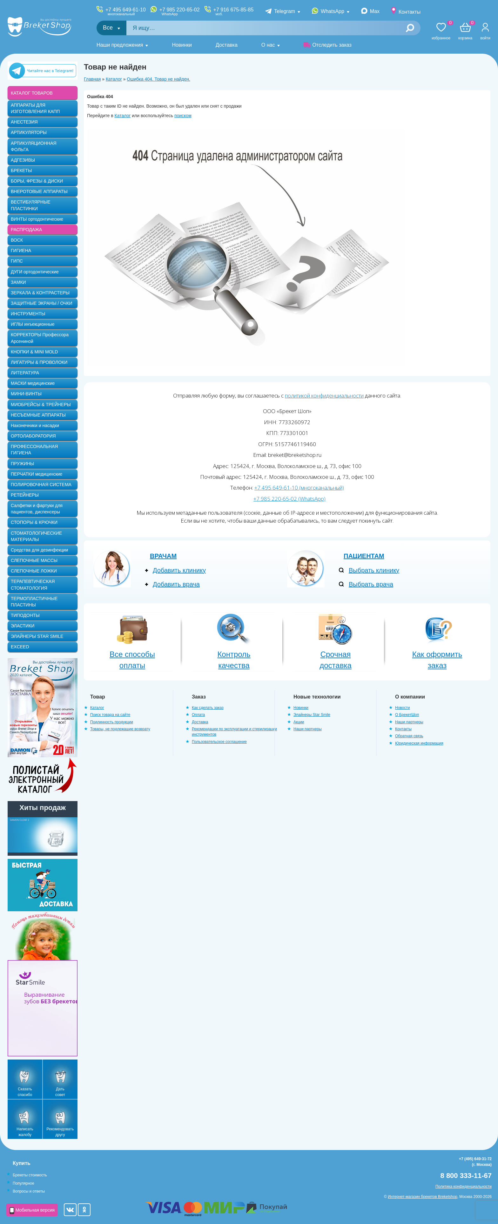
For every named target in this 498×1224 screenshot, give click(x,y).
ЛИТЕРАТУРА (25, 372)
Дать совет (60, 1092)
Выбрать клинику (374, 570)
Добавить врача (176, 584)
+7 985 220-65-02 (179, 11)
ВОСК (17, 240)
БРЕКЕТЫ (21, 170)
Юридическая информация (419, 743)
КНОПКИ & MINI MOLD (34, 351)
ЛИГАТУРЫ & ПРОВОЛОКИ (39, 362)
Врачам (163, 555)
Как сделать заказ (208, 708)
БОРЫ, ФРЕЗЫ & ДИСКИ (37, 181)
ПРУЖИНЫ (22, 463)
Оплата (198, 714)
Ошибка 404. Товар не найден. (158, 79)
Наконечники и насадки (35, 425)
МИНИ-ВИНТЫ (26, 393)
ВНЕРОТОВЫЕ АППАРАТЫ (39, 191)
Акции (298, 722)
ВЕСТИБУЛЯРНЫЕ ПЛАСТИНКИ (30, 205)
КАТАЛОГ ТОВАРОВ (32, 93)
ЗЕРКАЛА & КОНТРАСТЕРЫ (40, 292)
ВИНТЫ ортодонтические (37, 219)
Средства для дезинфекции (39, 549)
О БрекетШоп (407, 714)
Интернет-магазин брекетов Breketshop (422, 1196)
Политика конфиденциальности (463, 1186)
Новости (402, 708)
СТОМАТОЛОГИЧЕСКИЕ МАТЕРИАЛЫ (36, 536)
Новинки (182, 45)
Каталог (114, 79)
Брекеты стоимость (30, 1175)
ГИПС (17, 261)
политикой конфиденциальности (324, 395)
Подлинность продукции (111, 722)
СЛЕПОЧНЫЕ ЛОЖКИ (34, 570)
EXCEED (20, 646)
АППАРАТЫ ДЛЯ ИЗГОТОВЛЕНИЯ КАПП (35, 108)
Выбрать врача (371, 584)
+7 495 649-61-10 (125, 11)
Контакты (410, 12)
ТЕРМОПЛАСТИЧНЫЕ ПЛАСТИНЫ (34, 601)
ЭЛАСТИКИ (22, 625)
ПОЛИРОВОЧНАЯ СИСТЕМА (41, 484)
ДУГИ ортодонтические (35, 271)
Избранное (441, 31)
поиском (183, 115)
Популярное (23, 1183)
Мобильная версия (32, 1210)
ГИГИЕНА (21, 250)
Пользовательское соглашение (219, 741)
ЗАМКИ (18, 282)
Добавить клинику (179, 570)
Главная (92, 79)
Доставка (227, 45)
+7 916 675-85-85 (233, 11)
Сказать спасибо (25, 1092)
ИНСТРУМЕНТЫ (28, 313)
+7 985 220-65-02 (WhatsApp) (289, 498)
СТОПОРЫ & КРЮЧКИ (34, 522)
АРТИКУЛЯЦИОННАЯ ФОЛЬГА (34, 146)
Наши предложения (120, 45)
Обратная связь (409, 736)
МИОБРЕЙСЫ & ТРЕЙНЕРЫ (41, 404)
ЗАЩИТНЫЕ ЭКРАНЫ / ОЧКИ (41, 303)
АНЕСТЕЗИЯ (24, 121)
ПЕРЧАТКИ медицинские (36, 474)
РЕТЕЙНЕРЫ (25, 495)
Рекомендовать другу (60, 1132)
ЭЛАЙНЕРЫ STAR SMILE (37, 636)
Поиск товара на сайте (110, 714)
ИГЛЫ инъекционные (32, 324)
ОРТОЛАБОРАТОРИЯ (33, 435)
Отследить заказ (328, 45)
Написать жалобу (25, 1132)
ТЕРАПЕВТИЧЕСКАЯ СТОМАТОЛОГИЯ (33, 584)
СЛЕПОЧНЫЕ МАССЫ (34, 560)
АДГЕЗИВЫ (23, 160)
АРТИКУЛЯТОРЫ (29, 132)
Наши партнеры (307, 729)
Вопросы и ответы (29, 1191)
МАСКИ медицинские (33, 383)
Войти (485, 38)
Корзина (465, 31)
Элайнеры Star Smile (311, 714)
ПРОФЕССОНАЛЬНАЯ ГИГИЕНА (34, 449)
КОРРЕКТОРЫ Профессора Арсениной (40, 338)
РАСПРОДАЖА (26, 229)
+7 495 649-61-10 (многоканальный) (299, 487)
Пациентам (364, 555)
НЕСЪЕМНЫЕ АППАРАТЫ (38, 415)
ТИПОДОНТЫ (25, 615)
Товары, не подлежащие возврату (120, 729)
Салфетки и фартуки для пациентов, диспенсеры (37, 508)
